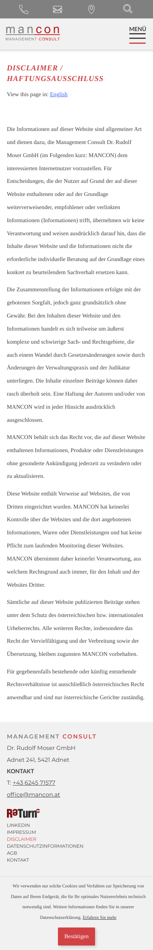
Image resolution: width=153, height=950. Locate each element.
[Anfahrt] (91, 9)
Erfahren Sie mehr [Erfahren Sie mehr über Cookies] (100, 917)
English (58, 94)
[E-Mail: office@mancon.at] (57, 9)
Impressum (21, 832)
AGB (12, 853)
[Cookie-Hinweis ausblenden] (76, 936)
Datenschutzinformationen (45, 846)
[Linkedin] (73, 825)
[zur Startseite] (32, 33)
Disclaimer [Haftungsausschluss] (22, 839)
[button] (23, 9)
